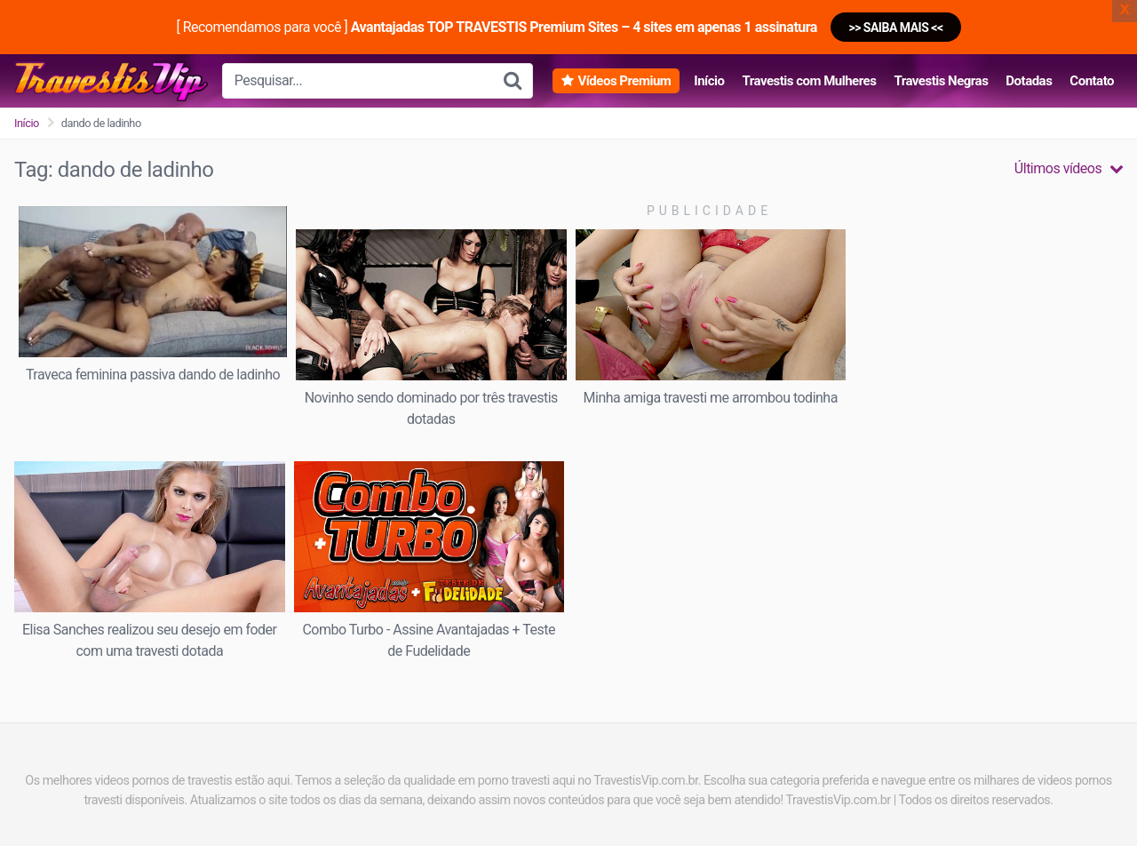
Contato (1091, 81)
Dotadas (1029, 81)
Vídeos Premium (624, 81)
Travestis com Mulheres (809, 81)
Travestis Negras (941, 81)
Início (709, 81)
